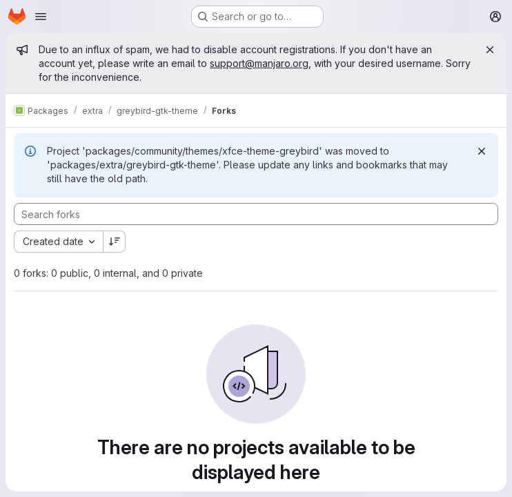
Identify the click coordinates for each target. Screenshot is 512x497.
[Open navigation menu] (41, 17)
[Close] (490, 49)
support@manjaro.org (259, 63)
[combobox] (58, 242)
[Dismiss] (481, 151)
